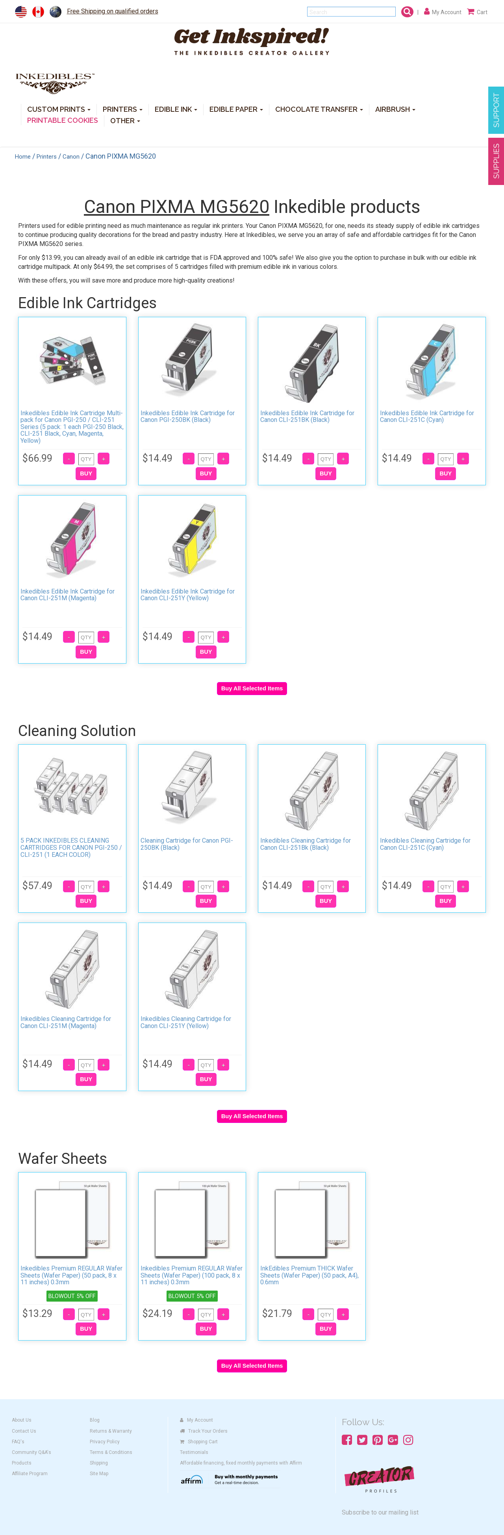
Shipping (99, 1463)
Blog (95, 1420)
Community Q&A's (31, 1452)
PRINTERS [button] (123, 109)
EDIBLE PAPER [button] (236, 109)
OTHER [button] (125, 120)
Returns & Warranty (111, 1431)
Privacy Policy (105, 1441)
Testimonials (194, 1452)
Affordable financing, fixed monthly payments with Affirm (241, 1463)
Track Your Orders (204, 1431)
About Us (22, 1420)
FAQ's (18, 1441)
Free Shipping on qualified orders (112, 11)
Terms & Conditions (111, 1452)
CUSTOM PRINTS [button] (59, 109)
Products (22, 1463)
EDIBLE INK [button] (176, 109)
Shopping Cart (199, 1441)
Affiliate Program (30, 1473)
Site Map (99, 1473)
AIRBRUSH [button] (395, 109)
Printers (47, 156)
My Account (196, 1420)
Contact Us (24, 1431)
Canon (71, 156)
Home (23, 156)
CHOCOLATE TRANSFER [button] (319, 109)
